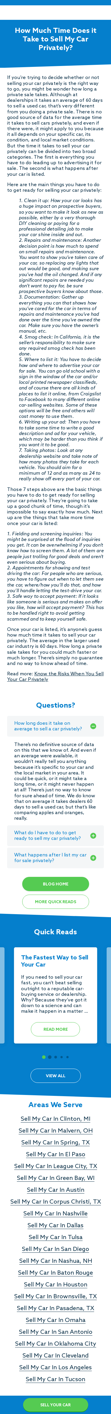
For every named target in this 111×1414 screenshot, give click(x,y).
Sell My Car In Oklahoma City (55, 1344)
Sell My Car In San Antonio (55, 1332)
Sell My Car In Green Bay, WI (55, 1178)
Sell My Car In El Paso (55, 1154)
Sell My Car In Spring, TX (55, 1142)
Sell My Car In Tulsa (56, 1237)
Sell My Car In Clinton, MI (55, 1119)
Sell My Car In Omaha (56, 1320)
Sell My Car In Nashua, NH (55, 1261)
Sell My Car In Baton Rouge (55, 1273)
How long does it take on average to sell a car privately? (55, 726)
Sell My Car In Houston (55, 1285)
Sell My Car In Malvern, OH (56, 1131)
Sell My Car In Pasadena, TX (55, 1308)
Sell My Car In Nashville (55, 1213)
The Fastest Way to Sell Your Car (54, 961)
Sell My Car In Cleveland (55, 1356)
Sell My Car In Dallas (55, 1225)
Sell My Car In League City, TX (55, 1166)
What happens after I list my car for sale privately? (55, 858)
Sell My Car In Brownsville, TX (55, 1296)
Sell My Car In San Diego (55, 1249)
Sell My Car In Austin (55, 1190)
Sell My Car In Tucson (55, 1379)
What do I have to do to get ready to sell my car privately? (55, 835)
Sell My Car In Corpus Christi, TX (55, 1202)
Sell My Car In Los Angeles (55, 1367)
